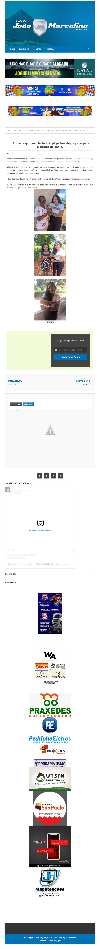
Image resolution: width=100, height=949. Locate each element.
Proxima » (86, 384)
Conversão (15, 404)
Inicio (12, 49)
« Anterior (12, 384)
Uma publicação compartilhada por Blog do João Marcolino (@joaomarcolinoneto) (40, 564)
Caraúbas (9, 576)
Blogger (57, 940)
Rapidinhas (24, 49)
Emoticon (28, 404)
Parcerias (50, 49)
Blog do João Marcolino (49, 937)
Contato (37, 49)
